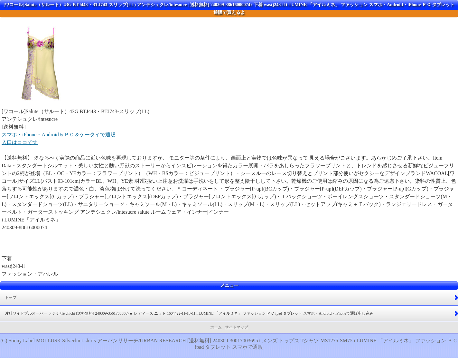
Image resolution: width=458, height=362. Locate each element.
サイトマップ (236, 327)
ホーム (216, 327)
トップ (10, 297)
